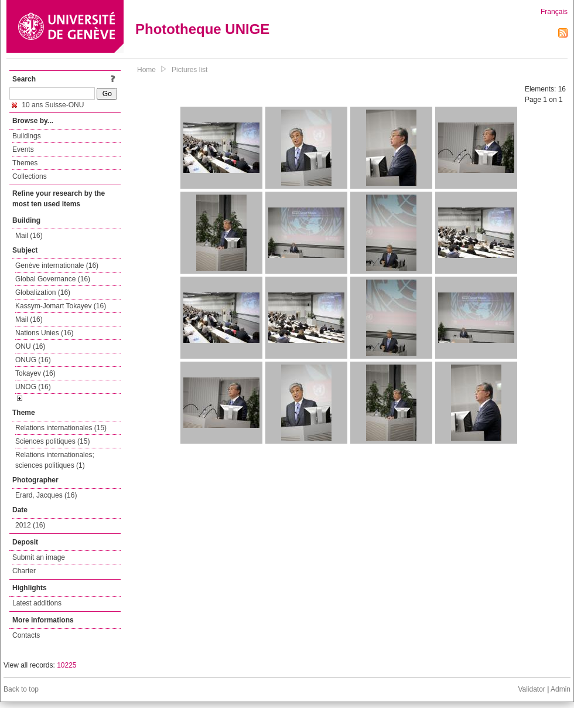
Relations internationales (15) (61, 428)
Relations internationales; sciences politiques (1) (54, 460)
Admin (560, 689)
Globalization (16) (42, 292)
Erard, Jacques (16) (46, 495)
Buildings (26, 136)
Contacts (26, 635)
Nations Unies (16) (44, 333)
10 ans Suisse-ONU (48, 105)
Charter (24, 571)
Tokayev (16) (35, 373)
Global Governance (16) (52, 279)
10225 (66, 665)
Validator (531, 689)
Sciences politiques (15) (52, 441)
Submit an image (38, 557)
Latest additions (37, 603)
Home (146, 70)
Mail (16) (29, 236)
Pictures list (189, 70)
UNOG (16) (33, 387)
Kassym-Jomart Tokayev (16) (60, 306)
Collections (29, 176)
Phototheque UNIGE (202, 29)
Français (554, 12)
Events (23, 149)
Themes (24, 163)
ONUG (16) (33, 360)
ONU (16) (30, 346)
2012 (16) (30, 525)
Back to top (21, 689)
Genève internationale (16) (56, 265)
